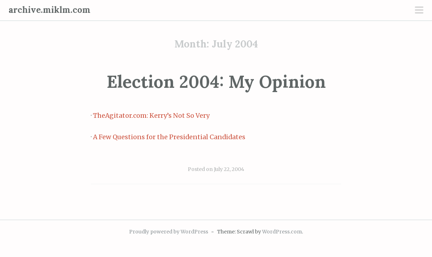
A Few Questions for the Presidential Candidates (169, 137)
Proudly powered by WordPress (168, 231)
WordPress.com (282, 231)
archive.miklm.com (49, 9)
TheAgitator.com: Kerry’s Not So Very (151, 116)
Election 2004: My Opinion (216, 81)
